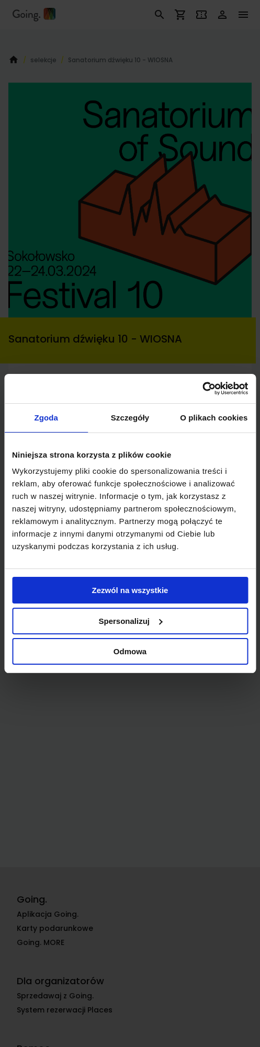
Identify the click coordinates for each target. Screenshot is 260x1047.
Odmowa (130, 651)
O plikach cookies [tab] (213, 417)
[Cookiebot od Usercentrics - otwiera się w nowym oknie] (202, 388)
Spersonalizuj (130, 621)
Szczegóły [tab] (130, 417)
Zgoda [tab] (46, 417)
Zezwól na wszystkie (130, 590)
